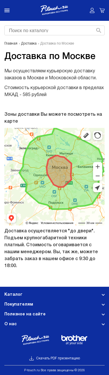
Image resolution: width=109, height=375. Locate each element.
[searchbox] (53, 29)
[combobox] (54, 30)
